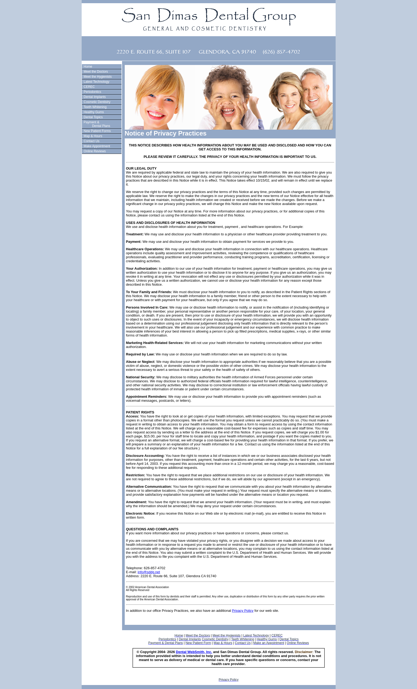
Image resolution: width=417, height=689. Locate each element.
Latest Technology (97, 82)
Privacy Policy (242, 611)
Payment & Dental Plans (96, 124)
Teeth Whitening (95, 107)
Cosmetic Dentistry (97, 102)
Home (88, 66)
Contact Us (91, 141)
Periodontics (92, 92)
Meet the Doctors (96, 71)
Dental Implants (95, 97)
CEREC (89, 87)
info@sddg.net (149, 572)
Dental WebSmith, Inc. (194, 652)
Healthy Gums (94, 112)
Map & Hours (93, 136)
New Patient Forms (97, 131)
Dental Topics (93, 117)
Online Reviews (95, 151)
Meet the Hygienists (98, 77)
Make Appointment (97, 146)
